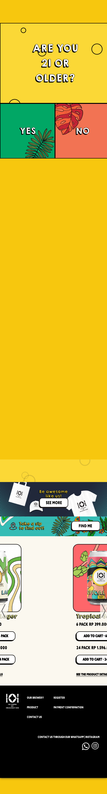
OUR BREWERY (35, 698)
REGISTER (59, 698)
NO (82, 131)
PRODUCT (32, 707)
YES (27, 131)
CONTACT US (34, 717)
